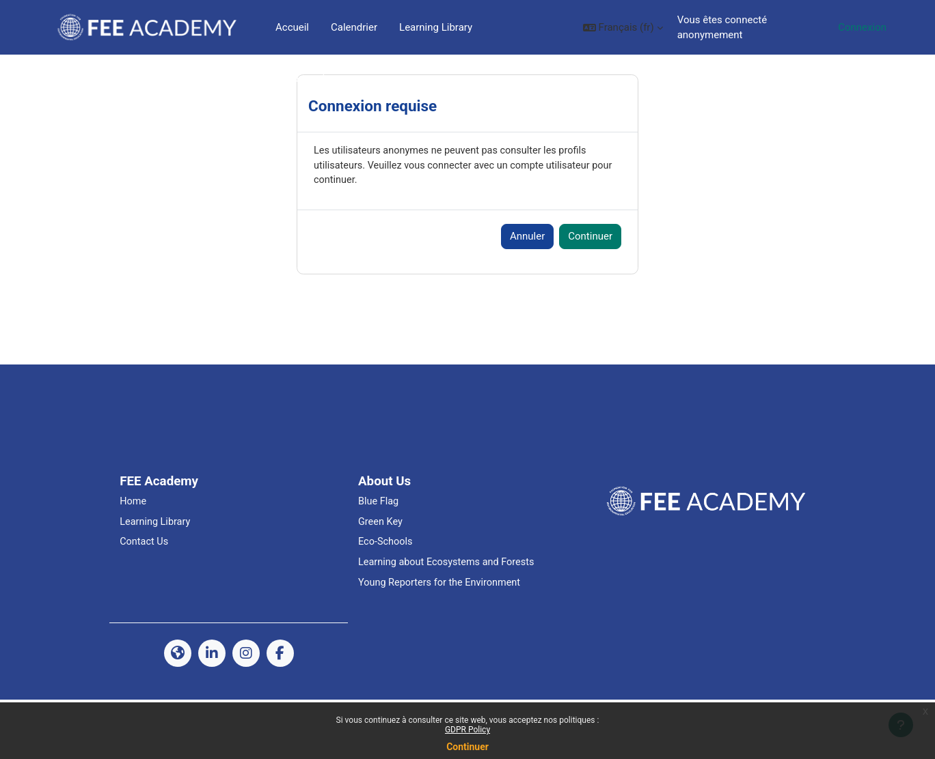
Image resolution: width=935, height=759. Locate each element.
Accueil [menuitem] (292, 27)
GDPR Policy (467, 729)
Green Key (381, 579)
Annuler (527, 293)
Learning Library (156, 579)
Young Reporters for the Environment (442, 641)
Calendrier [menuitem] (354, 27)
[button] (615, 27)
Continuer (467, 746)
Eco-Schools (386, 600)
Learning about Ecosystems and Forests (449, 620)
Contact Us (145, 600)
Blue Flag (379, 558)
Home (133, 558)
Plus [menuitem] (409, 27)
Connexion (862, 27)
